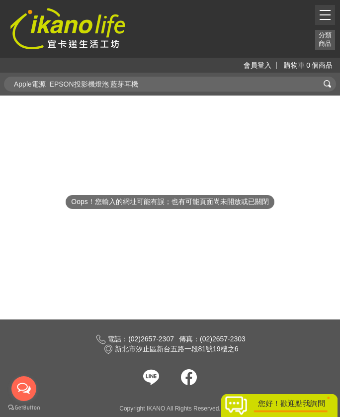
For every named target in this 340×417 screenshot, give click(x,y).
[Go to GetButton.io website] (24, 407)
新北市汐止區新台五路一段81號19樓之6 (171, 349)
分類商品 (325, 39)
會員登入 (257, 65)
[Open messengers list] (23, 388)
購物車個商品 (308, 65)
